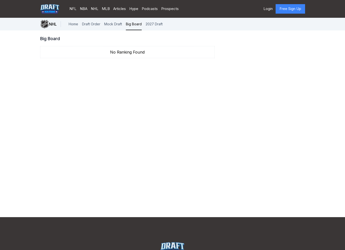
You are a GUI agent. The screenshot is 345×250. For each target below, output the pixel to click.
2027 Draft (154, 24)
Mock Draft (113, 24)
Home (73, 24)
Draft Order (91, 24)
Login (268, 8)
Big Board (134, 24)
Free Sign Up (290, 8)
